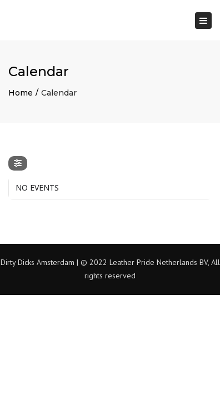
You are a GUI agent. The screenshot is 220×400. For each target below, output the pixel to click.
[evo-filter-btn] (17, 163)
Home (20, 93)
